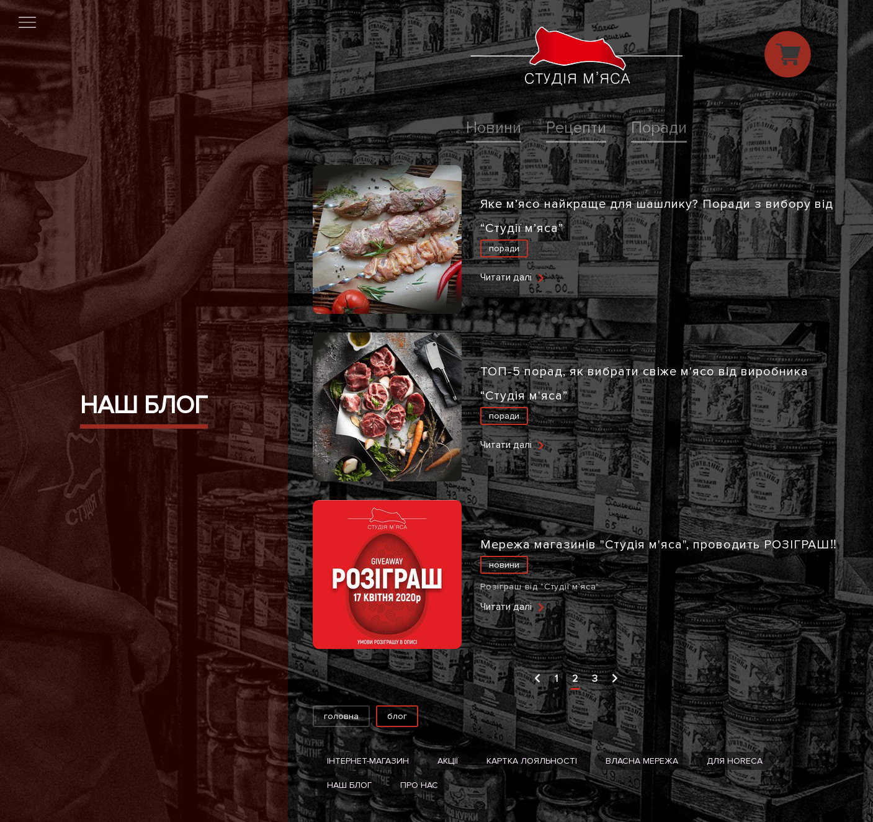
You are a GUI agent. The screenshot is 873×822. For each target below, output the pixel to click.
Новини (493, 128)
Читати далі (506, 277)
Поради (659, 128)
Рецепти (576, 128)
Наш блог (349, 785)
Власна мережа (642, 761)
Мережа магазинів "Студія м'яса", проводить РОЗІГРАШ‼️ (658, 544)
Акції (447, 761)
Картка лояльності (531, 761)
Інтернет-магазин (368, 761)
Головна (341, 716)
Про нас (419, 785)
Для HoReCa (735, 761)
